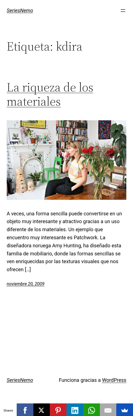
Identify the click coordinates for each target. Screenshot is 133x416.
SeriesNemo (20, 10)
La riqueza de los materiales (50, 94)
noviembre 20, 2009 (26, 284)
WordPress (114, 380)
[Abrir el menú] (123, 10)
